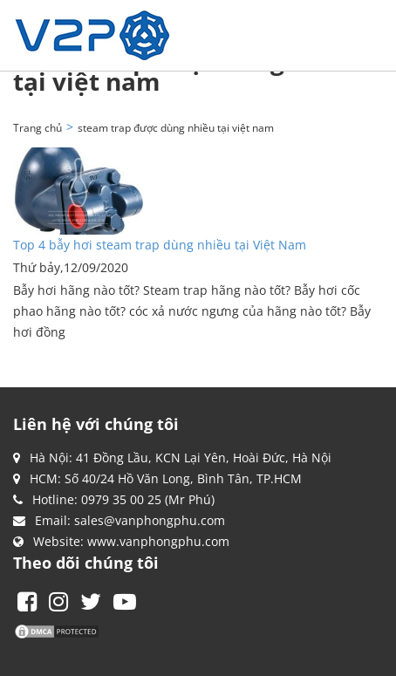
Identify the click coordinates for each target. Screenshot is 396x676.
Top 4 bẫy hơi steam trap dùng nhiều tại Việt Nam (159, 244)
